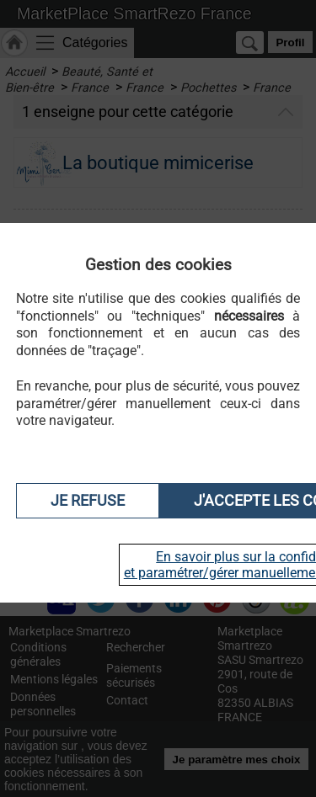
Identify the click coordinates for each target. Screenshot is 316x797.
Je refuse (88, 500)
